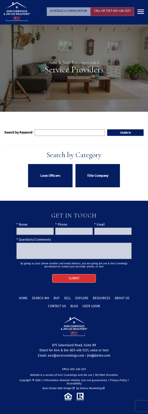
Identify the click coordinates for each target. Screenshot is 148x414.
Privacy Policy (118, 380)
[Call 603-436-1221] (112, 11)
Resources (101, 298)
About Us (122, 298)
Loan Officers (50, 176)
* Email (99, 225)
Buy (57, 298)
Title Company (97, 176)
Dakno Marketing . (92, 388)
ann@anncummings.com (66, 356)
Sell (67, 298)
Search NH (40, 298)
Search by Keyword (18, 132)
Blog (74, 306)
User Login (91, 306)
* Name (22, 225)
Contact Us (57, 306)
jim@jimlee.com (98, 356)
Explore (81, 298)
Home (23, 298)
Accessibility (74, 383)
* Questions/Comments (33, 240)
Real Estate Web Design (58, 388)
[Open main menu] (140, 11)
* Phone (61, 225)
